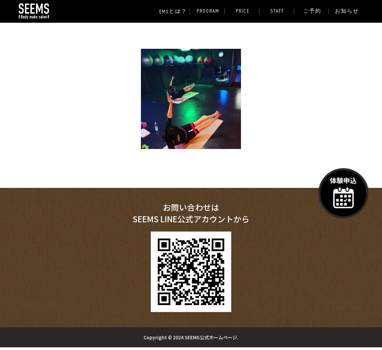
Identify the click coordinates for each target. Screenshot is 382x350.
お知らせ (347, 11)
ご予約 (312, 11)
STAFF (277, 11)
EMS (173, 11)
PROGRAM (207, 11)
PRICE (242, 11)
